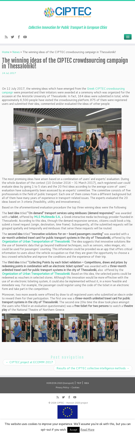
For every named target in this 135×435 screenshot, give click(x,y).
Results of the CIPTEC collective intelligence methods (93, 368)
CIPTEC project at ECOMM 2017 (29, 362)
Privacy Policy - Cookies (67, 387)
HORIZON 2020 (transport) (60, 383)
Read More (87, 430)
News (16, 52)
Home (5, 52)
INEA (86, 383)
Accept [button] (73, 429)
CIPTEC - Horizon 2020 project (72, 402)
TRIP (79, 383)
